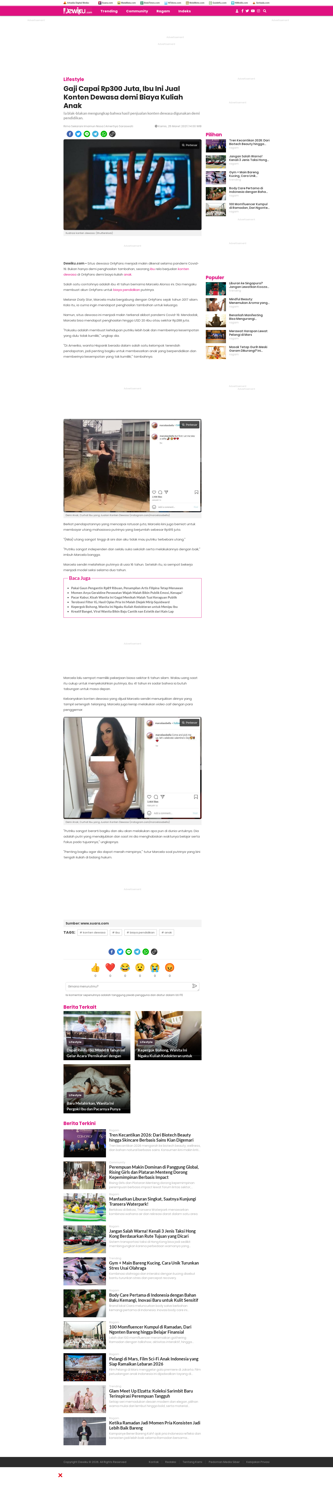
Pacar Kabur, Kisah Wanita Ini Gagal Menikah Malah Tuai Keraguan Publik (124, 597)
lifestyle (75, 1042)
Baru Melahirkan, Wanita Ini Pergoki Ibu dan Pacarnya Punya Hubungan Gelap (93, 1106)
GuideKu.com (219, 3)
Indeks (184, 11)
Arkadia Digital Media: (78, 3)
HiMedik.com (241, 3)
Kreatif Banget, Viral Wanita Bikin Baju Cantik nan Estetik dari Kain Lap (122, 611)
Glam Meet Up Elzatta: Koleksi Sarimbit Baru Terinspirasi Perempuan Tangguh (151, 1393)
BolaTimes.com (152, 3)
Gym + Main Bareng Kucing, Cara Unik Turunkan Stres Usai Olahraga (244, 174)
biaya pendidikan (126, 289)
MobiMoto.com (197, 3)
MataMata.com (128, 3)
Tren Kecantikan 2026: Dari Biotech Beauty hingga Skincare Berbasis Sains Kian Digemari (151, 1137)
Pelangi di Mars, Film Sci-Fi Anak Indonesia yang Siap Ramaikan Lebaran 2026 (153, 1361)
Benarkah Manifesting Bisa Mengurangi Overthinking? (246, 317)
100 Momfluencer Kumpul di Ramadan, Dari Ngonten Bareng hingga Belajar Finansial (150, 1329)
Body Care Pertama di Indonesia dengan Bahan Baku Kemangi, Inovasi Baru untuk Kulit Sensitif (153, 1297)
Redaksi (170, 1462)
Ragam (163, 11)
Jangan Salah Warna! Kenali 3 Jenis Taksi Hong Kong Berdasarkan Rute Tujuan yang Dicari (152, 1233)
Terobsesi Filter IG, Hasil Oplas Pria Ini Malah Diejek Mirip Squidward (120, 602)
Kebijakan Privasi (258, 1462)
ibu (152, 269)
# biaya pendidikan (141, 932)
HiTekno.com (174, 3)
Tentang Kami (192, 1462)
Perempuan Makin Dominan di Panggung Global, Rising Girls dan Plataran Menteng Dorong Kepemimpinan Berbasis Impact (154, 1172)
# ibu (116, 932)
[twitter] (78, 134)
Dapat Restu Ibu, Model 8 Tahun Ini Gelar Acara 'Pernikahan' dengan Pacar (96, 1053)
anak (127, 274)
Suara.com (107, 3)
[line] (87, 134)
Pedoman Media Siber (224, 1462)
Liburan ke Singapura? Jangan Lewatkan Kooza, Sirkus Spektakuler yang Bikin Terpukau (248, 285)
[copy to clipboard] (112, 134)
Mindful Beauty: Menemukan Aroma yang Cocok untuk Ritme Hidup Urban (248, 301)
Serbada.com (263, 3)
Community (137, 11)
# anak (166, 932)
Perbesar (189, 145)
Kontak (154, 1462)
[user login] (237, 12)
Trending (109, 11)
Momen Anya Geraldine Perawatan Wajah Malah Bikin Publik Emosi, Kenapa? (126, 593)
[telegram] (95, 134)
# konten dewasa (92, 932)
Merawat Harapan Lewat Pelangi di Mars (248, 333)
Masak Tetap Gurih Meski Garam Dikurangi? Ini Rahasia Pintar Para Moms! (248, 349)
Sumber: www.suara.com (87, 923)
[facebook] (70, 134)
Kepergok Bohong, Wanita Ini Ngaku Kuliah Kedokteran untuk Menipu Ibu (124, 607)
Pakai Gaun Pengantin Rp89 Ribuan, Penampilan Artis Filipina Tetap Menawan (127, 588)
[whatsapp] (104, 134)
